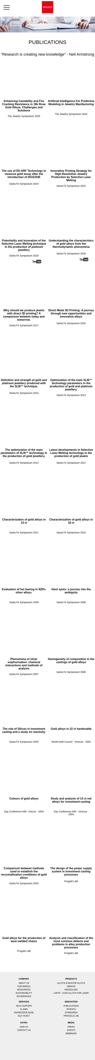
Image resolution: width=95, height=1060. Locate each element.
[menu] (5, 5)
